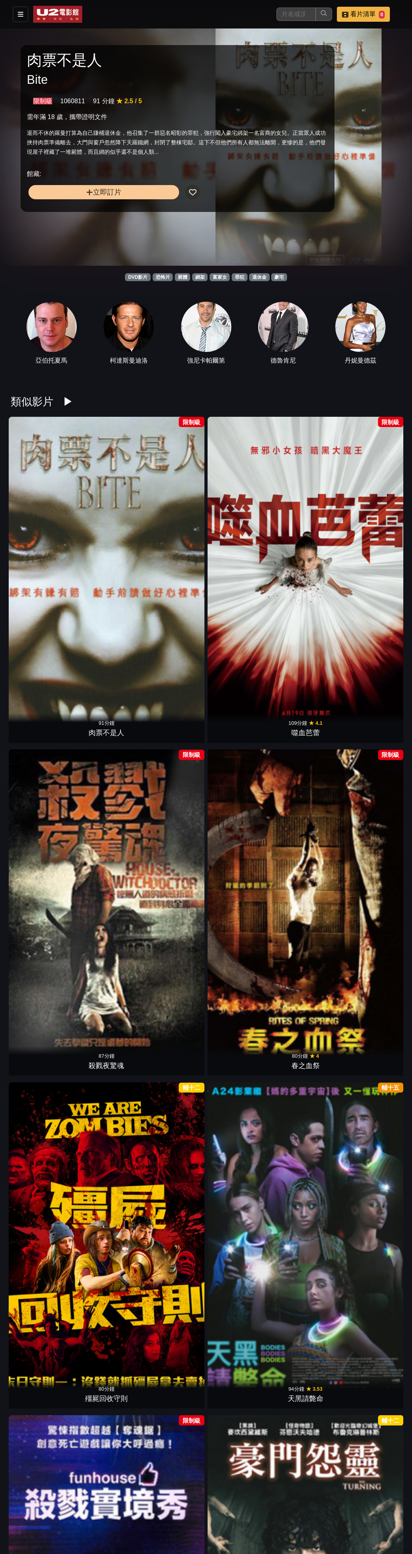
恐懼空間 (172, 748)
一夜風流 (105, 866)
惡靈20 (240, 1455)
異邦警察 (306, 866)
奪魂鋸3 (172, 1337)
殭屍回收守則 (306, 512)
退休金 (259, 277)
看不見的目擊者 (240, 1101)
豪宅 (279, 277)
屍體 (182, 277)
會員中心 (277, 1523)
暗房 (38, 748)
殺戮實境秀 (38, 629)
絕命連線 (306, 1219)
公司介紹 (238, 1523)
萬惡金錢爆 (373, 866)
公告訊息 (316, 1507)
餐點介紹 (238, 1507)
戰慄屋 (306, 748)
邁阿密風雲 (172, 983)
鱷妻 (374, 983)
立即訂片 (71, 220)
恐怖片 (163, 277)
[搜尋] (296, 14)
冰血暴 (306, 1337)
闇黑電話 (172, 1101)
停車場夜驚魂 (38, 1337)
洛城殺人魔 (172, 1219)
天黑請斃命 (373, 512)
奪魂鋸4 (105, 1337)
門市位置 (277, 1507)
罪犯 (239, 277)
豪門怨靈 (105, 629)
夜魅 (105, 1101)
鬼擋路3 (105, 983)
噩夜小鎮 (239, 1219)
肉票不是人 (38, 512)
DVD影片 (137, 277)
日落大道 (38, 866)
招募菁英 (200, 1523)
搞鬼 (306, 1101)
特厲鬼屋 (105, 748)
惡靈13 (172, 866)
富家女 (220, 277)
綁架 (200, 277)
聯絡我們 (355, 1507)
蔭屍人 (373, 1337)
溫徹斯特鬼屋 (306, 629)
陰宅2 (374, 629)
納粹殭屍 (373, 1219)
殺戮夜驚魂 (172, 512)
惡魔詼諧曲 (38, 1219)
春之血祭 (239, 512)
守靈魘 (172, 1455)
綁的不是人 (373, 1101)
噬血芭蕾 (105, 512)
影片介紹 (200, 1507)
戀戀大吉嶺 (306, 983)
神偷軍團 (373, 748)
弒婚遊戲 (239, 629)
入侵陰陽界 (239, 983)
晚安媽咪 (239, 748)
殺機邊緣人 (239, 1337)
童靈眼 (105, 1219)
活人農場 (239, 866)
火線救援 (38, 1101)
